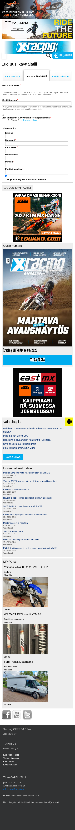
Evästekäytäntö (10, 764)
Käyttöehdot (8, 761)
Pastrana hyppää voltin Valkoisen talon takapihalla (26, 473)
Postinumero (11, 154)
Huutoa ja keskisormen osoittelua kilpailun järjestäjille (27, 498)
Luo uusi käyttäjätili (36, 76)
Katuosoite (10, 147)
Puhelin (9, 162)
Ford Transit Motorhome (18, 661)
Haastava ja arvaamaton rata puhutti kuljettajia (26, 440)
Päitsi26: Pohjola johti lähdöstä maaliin (21, 539)
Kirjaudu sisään (13, 76)
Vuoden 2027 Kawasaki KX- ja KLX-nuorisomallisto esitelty (30, 481)
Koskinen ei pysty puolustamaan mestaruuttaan (25, 514)
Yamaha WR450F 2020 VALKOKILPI (26, 567)
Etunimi (9, 133)
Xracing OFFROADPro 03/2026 (20, 350)
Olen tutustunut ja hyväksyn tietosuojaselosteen (26, 118)
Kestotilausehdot (11, 755)
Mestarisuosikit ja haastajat (15, 523)
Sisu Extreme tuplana (13, 531)
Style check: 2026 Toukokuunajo (19, 444)
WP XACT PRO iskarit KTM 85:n (23, 614)
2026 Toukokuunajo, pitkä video (19, 448)
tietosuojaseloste (30, 120)
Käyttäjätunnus (9, 100)
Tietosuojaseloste (11, 758)
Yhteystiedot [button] (9, 128)
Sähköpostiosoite (10, 85)
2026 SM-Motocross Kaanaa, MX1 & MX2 (22, 506)
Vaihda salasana (60, 76)
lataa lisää (13, 457)
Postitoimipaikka (13, 169)
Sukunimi (10, 140)
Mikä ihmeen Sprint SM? (15, 435)
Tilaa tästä (37, 360)
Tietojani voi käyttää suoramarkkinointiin (25, 179)
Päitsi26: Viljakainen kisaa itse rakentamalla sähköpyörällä (30, 548)
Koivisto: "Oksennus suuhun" (16, 489)
